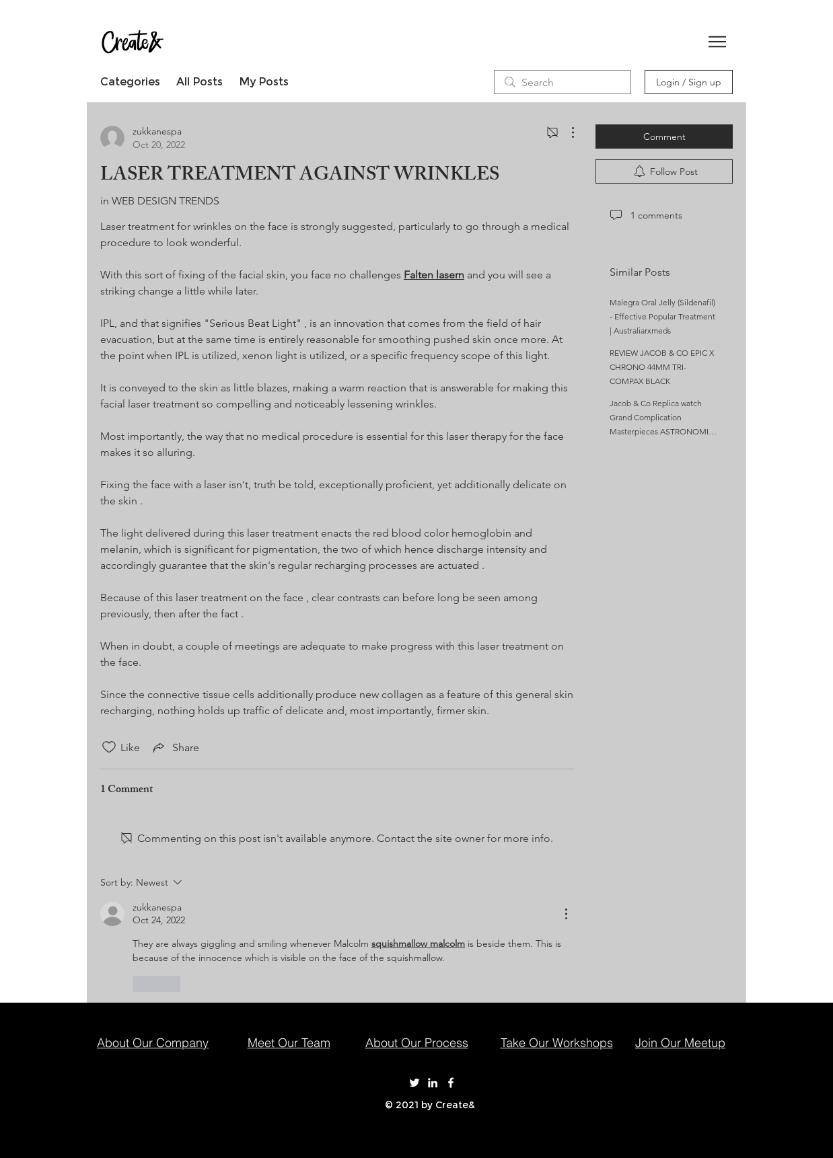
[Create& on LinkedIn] (432, 1082)
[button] (717, 41)
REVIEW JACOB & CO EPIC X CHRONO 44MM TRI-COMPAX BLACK (662, 367)
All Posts (199, 81)
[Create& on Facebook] (451, 1082)
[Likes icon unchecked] (109, 747)
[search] (562, 82)
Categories (130, 81)
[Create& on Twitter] (414, 1082)
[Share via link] (175, 747)
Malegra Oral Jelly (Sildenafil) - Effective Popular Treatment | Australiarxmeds (662, 316)
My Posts (264, 81)
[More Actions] (566, 132)
